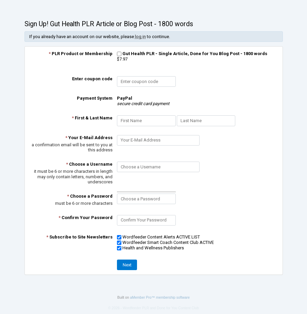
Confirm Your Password (85, 217)
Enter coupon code (92, 78)
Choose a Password (90, 196)
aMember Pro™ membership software (160, 297)
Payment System (95, 98)
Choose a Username (89, 164)
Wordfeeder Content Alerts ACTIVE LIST (158, 236)
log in (140, 36)
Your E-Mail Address (89, 137)
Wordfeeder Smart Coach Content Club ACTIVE (165, 242)
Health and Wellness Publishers (150, 247)
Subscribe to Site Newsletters (79, 236)
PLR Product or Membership (81, 53)
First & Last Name (92, 117)
